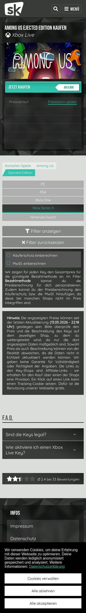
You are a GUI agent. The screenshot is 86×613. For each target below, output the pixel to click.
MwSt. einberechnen (26, 263)
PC (43, 184)
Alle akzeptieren (43, 603)
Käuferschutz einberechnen (32, 255)
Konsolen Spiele (18, 166)
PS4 (43, 192)
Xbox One (43, 200)
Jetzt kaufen (43, 87)
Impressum (21, 526)
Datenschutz (23, 538)
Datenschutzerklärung (47, 566)
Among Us (44, 166)
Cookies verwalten (43, 578)
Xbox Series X (43, 208)
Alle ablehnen (43, 591)
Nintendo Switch (43, 217)
